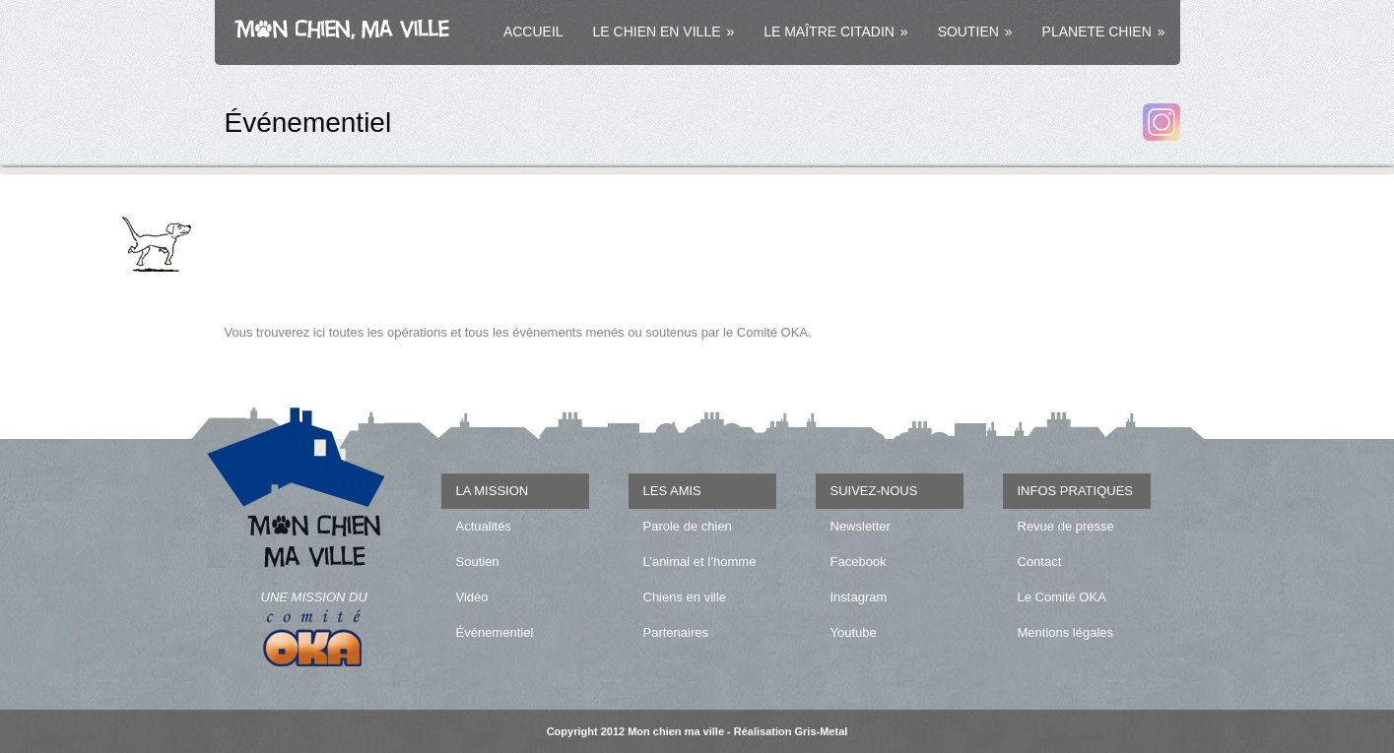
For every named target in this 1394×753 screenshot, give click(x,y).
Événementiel (495, 632)
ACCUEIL (533, 31)
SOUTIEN (975, 31)
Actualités (483, 526)
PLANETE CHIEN (1103, 31)
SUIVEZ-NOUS (874, 490)
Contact (1040, 561)
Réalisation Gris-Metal (791, 731)
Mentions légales (1066, 632)
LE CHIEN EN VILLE (664, 31)
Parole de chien (687, 526)
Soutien (477, 561)
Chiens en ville (685, 597)
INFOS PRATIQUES (1076, 490)
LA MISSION (492, 490)
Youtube (853, 632)
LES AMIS (672, 490)
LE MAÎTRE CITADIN (835, 31)
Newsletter (860, 526)
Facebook (858, 561)
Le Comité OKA (1062, 597)
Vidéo (472, 597)
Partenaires (675, 632)
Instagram (859, 597)
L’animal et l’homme (700, 561)
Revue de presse (1066, 526)
